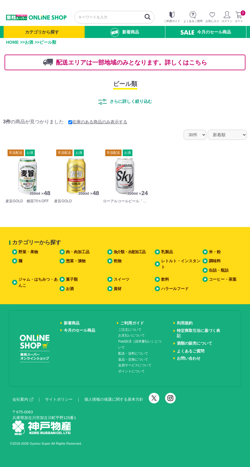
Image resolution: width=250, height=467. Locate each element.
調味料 (215, 261)
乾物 (118, 261)
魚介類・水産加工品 (129, 252)
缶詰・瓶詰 (219, 270)
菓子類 (72, 279)
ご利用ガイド (132, 323)
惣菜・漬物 (76, 261)
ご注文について (129, 329)
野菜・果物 (28, 252)
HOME (12, 42)
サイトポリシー (59, 399)
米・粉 (215, 252)
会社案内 (22, 399)
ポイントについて (131, 371)
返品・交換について (133, 359)
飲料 (165, 279)
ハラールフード (175, 288)
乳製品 (167, 252)
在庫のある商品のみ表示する (97, 121)
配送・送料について (133, 353)
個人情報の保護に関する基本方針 (113, 399)
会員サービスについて (134, 365)
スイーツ (121, 279)
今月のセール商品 (205, 32)
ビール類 (125, 83)
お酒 (29, 42)
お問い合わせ (188, 358)
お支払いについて (131, 335)
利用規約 (185, 323)
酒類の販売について (194, 343)
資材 (118, 288)
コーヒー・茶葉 (222, 279)
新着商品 (124, 32)
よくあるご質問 (190, 351)
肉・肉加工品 (77, 252)
